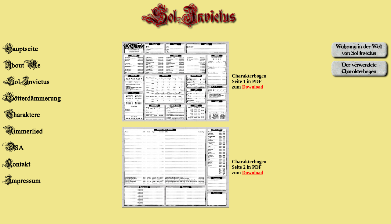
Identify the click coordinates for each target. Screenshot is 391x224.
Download (252, 86)
